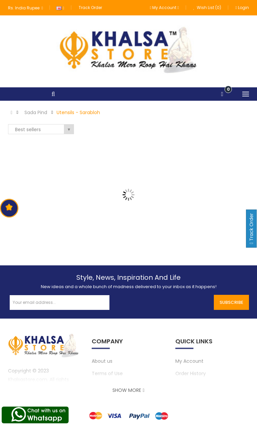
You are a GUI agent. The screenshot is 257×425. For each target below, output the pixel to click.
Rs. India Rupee (25, 8)
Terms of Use (107, 373)
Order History (190, 373)
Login (242, 7)
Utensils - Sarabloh (78, 112)
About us (102, 361)
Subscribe (231, 302)
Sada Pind (35, 112)
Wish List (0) (207, 7)
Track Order (90, 7)
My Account (189, 361)
